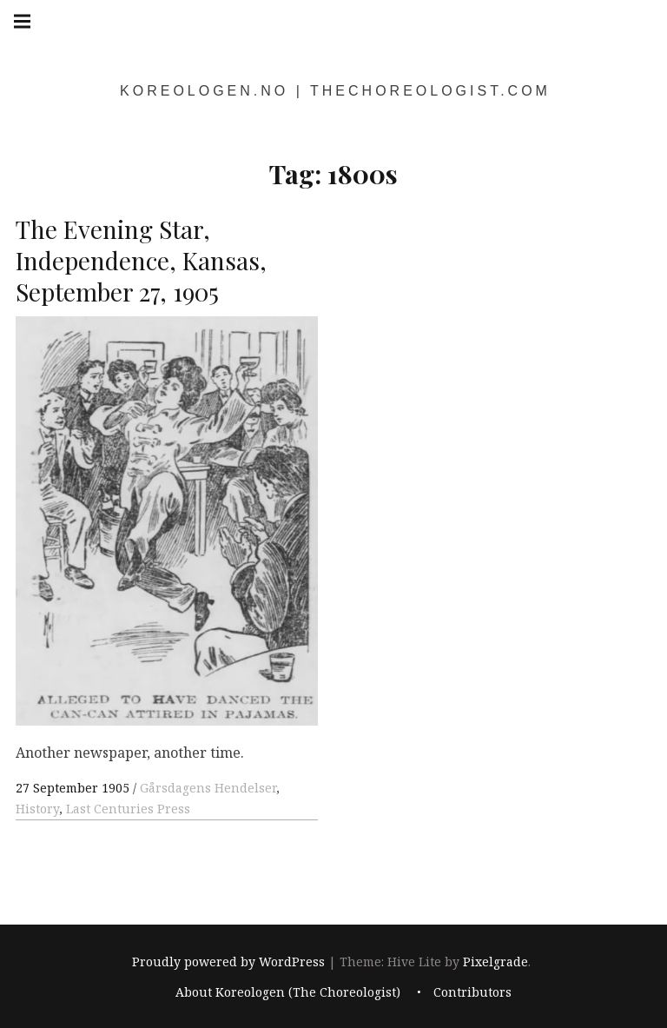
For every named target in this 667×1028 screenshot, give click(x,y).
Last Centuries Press (128, 808)
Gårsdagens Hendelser (208, 787)
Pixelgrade (495, 961)
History (37, 808)
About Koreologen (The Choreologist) (287, 992)
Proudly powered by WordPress (228, 961)
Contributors (472, 992)
